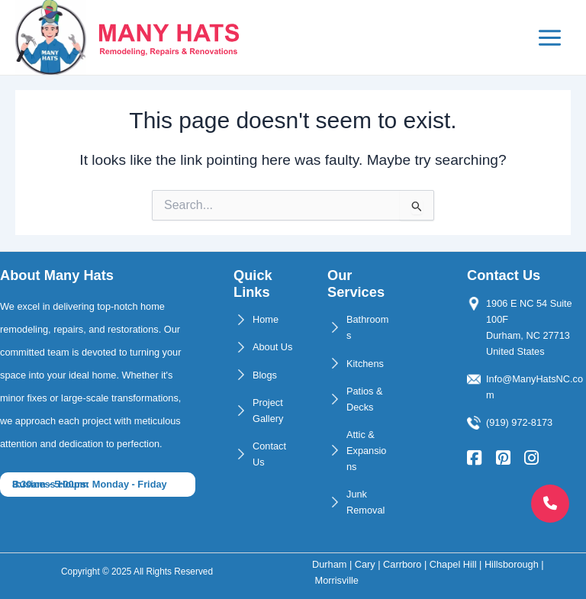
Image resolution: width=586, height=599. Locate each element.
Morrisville (337, 580)
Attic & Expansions (366, 450)
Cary (365, 564)
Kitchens (365, 363)
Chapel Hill (453, 564)
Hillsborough (512, 564)
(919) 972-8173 (519, 422)
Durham (329, 564)
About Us (272, 347)
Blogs (265, 375)
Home (266, 320)
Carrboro (402, 564)
